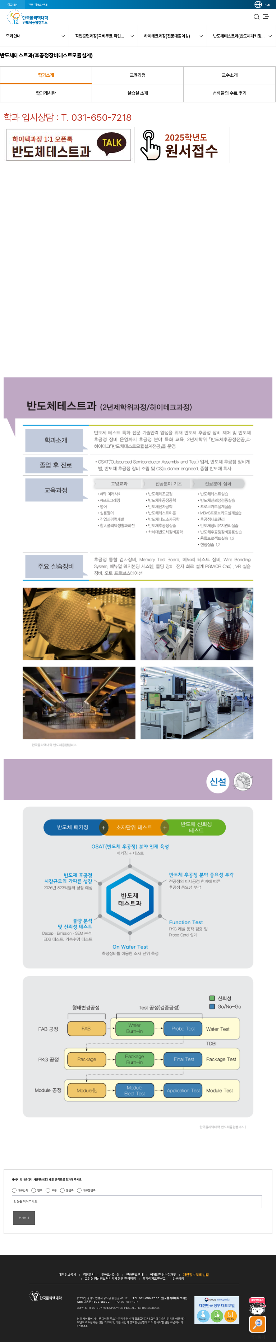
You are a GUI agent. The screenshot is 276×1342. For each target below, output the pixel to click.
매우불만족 (89, 1190)
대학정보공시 (67, 1274)
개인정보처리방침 (196, 1274)
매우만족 (23, 1190)
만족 (39, 1190)
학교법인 (13, 4)
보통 (54, 1190)
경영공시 (89, 1274)
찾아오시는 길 (110, 1274)
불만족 (70, 1190)
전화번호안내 (134, 1274)
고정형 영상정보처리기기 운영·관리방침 (110, 1278)
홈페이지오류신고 (154, 1278)
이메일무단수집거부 (163, 1274)
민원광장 (178, 1278)
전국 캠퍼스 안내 (37, 4)
